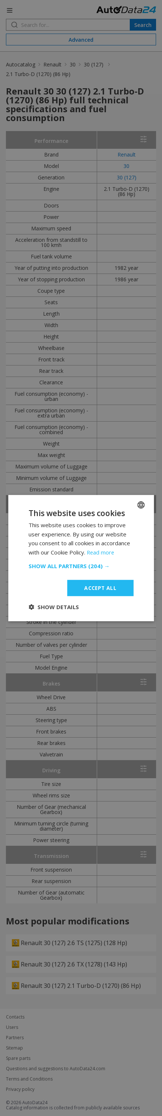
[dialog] (81, 558)
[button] (81, 565)
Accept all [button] (100, 587)
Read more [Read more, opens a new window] (101, 552)
